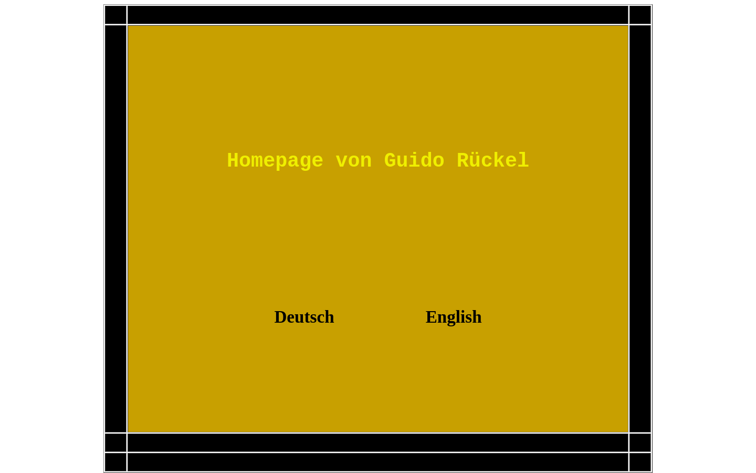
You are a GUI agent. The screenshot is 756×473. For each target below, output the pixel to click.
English (454, 316)
